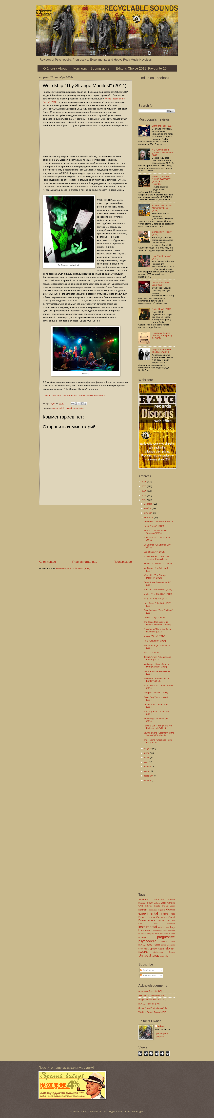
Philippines (164, 933)
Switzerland (158, 952)
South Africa (143, 949)
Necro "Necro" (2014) (154, 526)
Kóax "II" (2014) (151, 652)
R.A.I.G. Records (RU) (149, 1004)
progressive (78, 408)
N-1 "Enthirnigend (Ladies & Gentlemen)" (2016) (163, 152)
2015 (144, 495)
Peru (157, 933)
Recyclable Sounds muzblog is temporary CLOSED (162, 335)
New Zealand (169, 930)
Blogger (139, 1111)
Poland (172, 933)
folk (173, 914)
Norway (142, 933)
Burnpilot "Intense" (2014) (156, 692)
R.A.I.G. (142, 945)
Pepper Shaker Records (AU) (152, 999)
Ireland (161, 927)
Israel (167, 927)
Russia (157, 945)
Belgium (141, 903)
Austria (171, 899)
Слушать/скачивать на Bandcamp (60, 395)
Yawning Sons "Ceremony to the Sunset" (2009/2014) (159, 734)
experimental (57, 408)
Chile (140, 906)
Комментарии (148, 975)
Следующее (47, 561)
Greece (151, 920)
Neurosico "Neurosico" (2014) (158, 563)
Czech (172, 906)
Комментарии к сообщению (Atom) (73, 568)
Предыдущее (123, 561)
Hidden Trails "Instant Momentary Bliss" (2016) (162, 208)
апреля (148, 766)
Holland (161, 920)
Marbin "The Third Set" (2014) (158, 594)
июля (147, 753)
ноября (148, 508)
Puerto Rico (168, 942)
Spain (161, 948)
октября (148, 513)
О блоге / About (55, 68)
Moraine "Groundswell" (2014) (158, 589)
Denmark (142, 910)
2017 (144, 486)
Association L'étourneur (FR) (151, 995)
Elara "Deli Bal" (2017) (162, 126)
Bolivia (157, 903)
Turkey (172, 952)
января (148, 780)
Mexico (148, 930)
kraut (141, 930)
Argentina (143, 899)
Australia (159, 899)
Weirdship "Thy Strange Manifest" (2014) (155, 576)
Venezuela (164, 956)
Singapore (171, 945)
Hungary (171, 920)
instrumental (147, 927)
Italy (172, 927)
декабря (148, 504)
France (142, 917)
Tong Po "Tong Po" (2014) (156, 598)
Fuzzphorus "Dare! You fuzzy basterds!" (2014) (157, 630)
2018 (144, 481)
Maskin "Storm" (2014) (154, 636)
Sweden (143, 951)
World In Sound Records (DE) (152, 1012)
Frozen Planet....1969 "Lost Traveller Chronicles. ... (157, 557)
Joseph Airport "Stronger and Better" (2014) (157, 658)
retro (149, 944)
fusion (151, 917)
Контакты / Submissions (91, 68)
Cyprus (165, 906)
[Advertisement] (85, 532)
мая (146, 762)
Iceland (141, 923)
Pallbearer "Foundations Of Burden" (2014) (156, 679)
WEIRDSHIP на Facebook (92, 395)
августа (148, 748)
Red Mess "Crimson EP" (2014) (159, 521)
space (153, 948)
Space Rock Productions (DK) (152, 1008)
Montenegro (157, 930)
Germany (161, 917)
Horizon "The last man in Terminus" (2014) (155, 531)
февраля (149, 776)
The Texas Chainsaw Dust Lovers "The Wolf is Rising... (158, 623)
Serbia (163, 945)
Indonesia (171, 923)
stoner (170, 948)
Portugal (142, 937)
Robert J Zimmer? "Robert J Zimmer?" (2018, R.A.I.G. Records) (161, 180)
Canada (171, 903)
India (155, 923)
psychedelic (147, 941)
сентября (149, 517)
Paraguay (150, 933)
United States (148, 955)
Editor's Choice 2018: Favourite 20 (141, 68)
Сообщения (147, 970)
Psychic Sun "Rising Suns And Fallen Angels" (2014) (158, 726)
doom (170, 909)
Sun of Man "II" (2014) (154, 552)
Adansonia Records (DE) (150, 991)
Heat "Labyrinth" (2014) (155, 641)
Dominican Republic (157, 910)
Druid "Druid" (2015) (161, 309)
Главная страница (84, 561)
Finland (68, 408)
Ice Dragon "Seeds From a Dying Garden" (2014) (156, 665)
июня (147, 757)
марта (147, 771)
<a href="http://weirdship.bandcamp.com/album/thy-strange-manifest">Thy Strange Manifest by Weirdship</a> (85, 141)
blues (149, 902)
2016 (144, 491)
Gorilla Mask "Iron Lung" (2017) (160, 283)
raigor (161, 1026)
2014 (144, 500)
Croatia (157, 906)
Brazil (163, 903)
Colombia (148, 906)
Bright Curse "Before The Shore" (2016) (162, 350)
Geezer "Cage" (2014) (154, 617)
